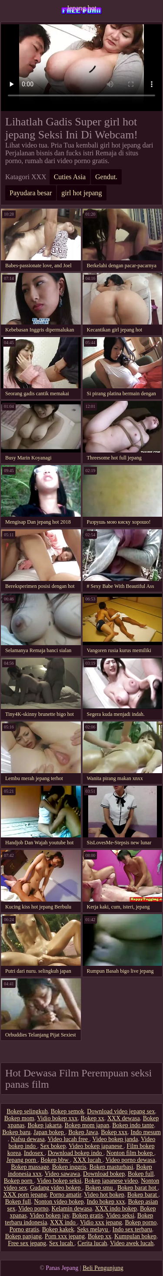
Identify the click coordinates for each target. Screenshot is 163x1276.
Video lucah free (69, 1139)
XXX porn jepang (25, 1194)
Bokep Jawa (83, 1132)
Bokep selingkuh (27, 1111)
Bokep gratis (87, 1215)
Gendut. (106, 176)
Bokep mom (19, 1118)
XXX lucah (88, 1160)
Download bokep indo (75, 1153)
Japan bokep (49, 1132)
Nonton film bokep (130, 1153)
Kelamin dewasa (72, 1208)
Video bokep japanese (96, 1146)
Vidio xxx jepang (101, 1222)
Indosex (34, 1153)
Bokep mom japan (87, 1125)
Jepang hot (81, 8)
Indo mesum (145, 1132)
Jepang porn (22, 1160)
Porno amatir (65, 1194)
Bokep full (141, 1174)
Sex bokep (53, 1146)
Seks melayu (93, 1229)
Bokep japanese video (111, 1181)
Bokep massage (30, 1167)
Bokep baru (16, 1132)
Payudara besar (31, 193)
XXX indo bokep (115, 1208)
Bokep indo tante (133, 1125)
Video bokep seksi (59, 1181)
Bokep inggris (69, 1167)
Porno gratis (24, 1229)
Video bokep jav (49, 1215)
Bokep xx (92, 1118)
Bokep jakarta (44, 1125)
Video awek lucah (131, 1243)
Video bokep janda (115, 1139)
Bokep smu (99, 1187)
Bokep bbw (55, 1160)
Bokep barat (143, 1194)
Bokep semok (67, 1111)
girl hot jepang (81, 193)
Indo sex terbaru (132, 1229)
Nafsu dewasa (28, 1139)
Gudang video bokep (56, 1187)
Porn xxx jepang (65, 1236)
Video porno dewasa (130, 1160)
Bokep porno (140, 1222)
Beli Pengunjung (103, 1268)
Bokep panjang (23, 1236)
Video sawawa (62, 1174)
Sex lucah (61, 1243)
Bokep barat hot (137, 1187)
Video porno (33, 1208)
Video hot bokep (104, 1194)
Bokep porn (19, 1181)
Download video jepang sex (121, 1111)
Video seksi (120, 1215)
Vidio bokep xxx (57, 1118)
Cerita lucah (92, 1243)
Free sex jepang (27, 1243)
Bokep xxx (114, 1132)
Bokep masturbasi (111, 1167)
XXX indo (63, 1222)
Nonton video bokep (58, 1201)
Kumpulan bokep (135, 1236)
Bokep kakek (58, 1229)
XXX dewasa (123, 1118)
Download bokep (104, 1174)
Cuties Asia (70, 176)
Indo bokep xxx (106, 1201)
